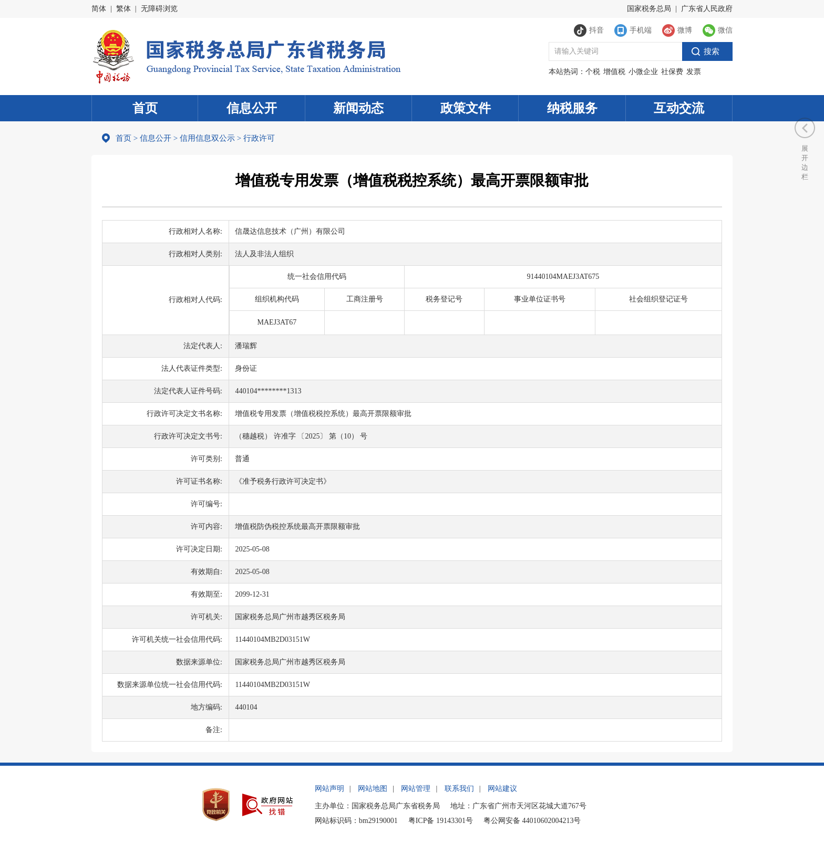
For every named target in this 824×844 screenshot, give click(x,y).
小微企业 (643, 72)
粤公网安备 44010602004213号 (532, 821)
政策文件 (465, 108)
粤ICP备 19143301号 (440, 821)
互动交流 (679, 108)
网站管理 (415, 789)
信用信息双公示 (207, 138)
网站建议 (502, 789)
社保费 (672, 72)
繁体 (123, 9)
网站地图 (372, 789)
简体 (98, 9)
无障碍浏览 (159, 9)
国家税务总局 (649, 9)
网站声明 (329, 789)
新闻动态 (358, 108)
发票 (693, 72)
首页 (145, 108)
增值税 (614, 72)
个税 (592, 72)
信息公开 (251, 108)
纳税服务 (572, 108)
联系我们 (459, 789)
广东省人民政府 (707, 9)
